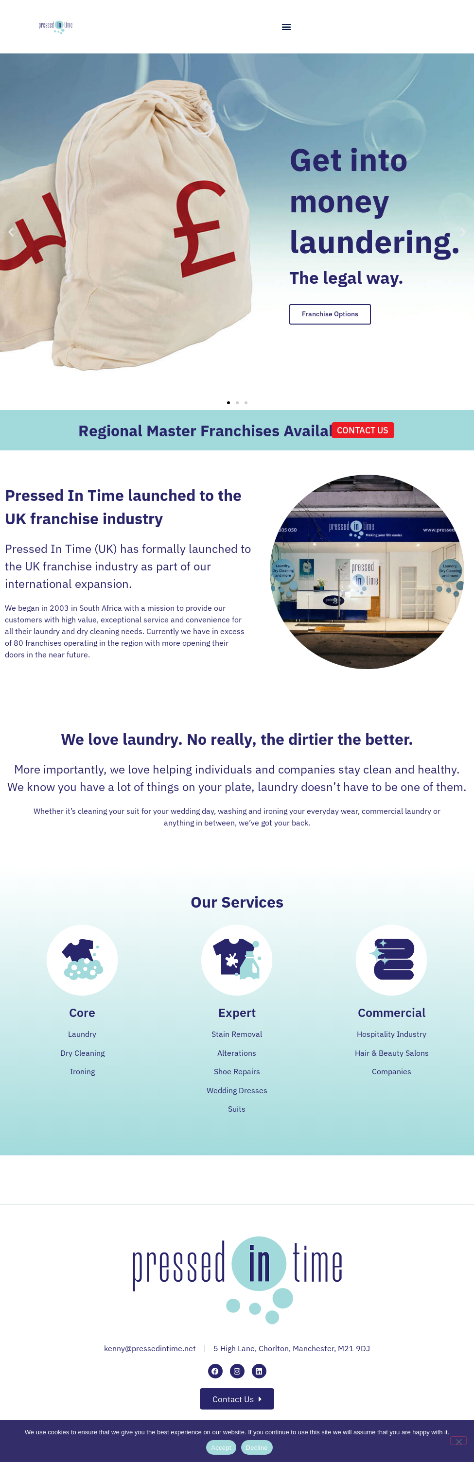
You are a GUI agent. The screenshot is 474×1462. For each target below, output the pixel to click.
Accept (221, 1447)
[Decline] (458, 1440)
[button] (286, 26)
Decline (257, 1447)
